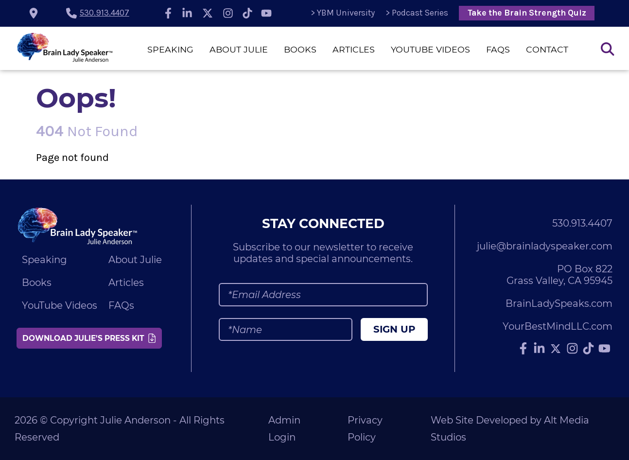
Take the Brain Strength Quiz (527, 13)
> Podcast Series (416, 13)
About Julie (239, 49)
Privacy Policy (365, 428)
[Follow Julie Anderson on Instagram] (228, 13)
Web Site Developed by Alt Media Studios (510, 428)
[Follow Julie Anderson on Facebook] (168, 13)
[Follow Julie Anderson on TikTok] (247, 13)
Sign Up (394, 329)
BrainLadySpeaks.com (559, 303)
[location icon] (33, 13)
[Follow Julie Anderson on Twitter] (207, 13)
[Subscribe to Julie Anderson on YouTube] (266, 13)
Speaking (170, 49)
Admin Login (284, 428)
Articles (353, 49)
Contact (547, 49)
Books (300, 49)
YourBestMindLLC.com (557, 326)
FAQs (498, 49)
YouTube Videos (430, 49)
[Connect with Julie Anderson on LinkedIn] (187, 13)
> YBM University (343, 13)
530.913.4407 (104, 13)
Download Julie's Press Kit (89, 338)
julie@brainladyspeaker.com (544, 246)
